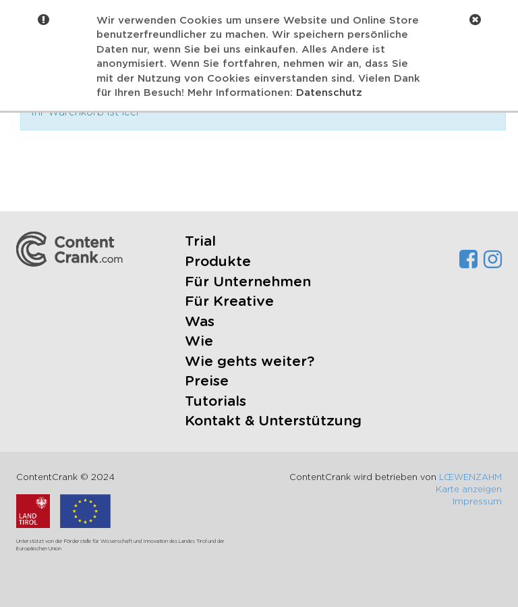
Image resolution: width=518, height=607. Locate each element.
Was (199, 322)
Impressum (477, 502)
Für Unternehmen (248, 282)
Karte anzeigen (469, 489)
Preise (207, 381)
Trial (200, 241)
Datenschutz (329, 93)
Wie (199, 341)
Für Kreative (229, 301)
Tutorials (215, 401)
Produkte (218, 262)
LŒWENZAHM (470, 477)
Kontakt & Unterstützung (273, 421)
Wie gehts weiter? (249, 361)
